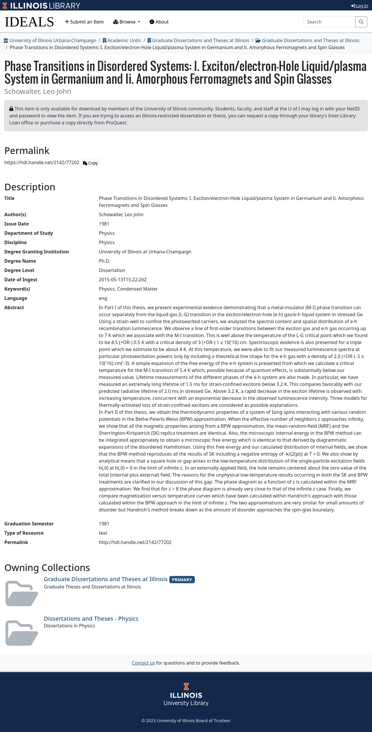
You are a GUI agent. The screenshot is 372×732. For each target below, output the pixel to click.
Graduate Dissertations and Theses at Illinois (198, 40)
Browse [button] (125, 22)
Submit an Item (84, 22)
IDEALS (29, 21)
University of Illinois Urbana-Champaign (49, 40)
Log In (359, 5)
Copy (90, 163)
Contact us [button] (143, 663)
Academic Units (122, 40)
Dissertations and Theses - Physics (91, 618)
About (159, 22)
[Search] (329, 21)
